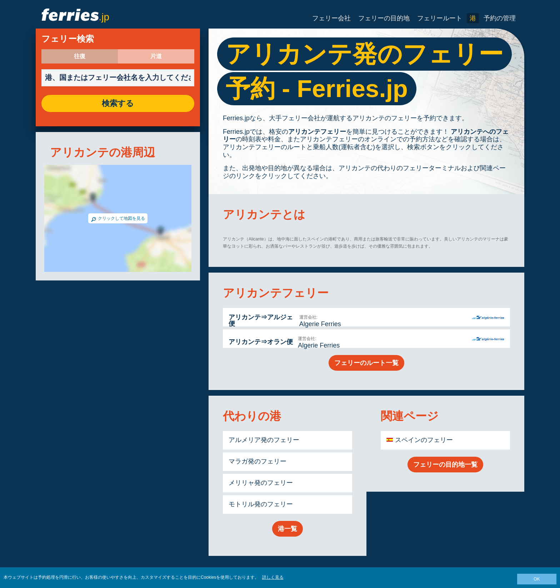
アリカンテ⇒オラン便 (261, 342)
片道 (156, 56)
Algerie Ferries (320, 324)
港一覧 (287, 528)
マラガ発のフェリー (257, 461)
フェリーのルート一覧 (366, 362)
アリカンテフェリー (317, 131)
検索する (118, 103)
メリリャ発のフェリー (261, 483)
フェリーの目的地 (384, 18)
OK (537, 579)
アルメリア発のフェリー (264, 440)
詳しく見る (273, 577)
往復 (79, 56)
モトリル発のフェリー (261, 504)
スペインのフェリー (424, 440)
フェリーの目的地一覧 (445, 464)
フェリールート (439, 18)
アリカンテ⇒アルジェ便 (261, 320)
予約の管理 (500, 18)
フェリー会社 (331, 18)
